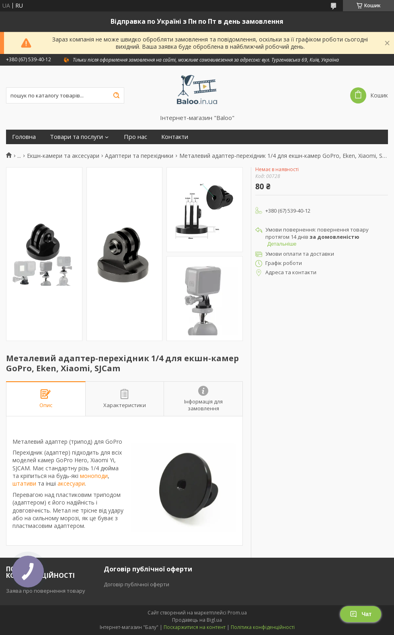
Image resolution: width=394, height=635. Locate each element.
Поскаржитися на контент (195, 627)
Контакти (174, 137)
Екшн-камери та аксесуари (63, 155)
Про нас (135, 137)
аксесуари (71, 483)
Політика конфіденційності (263, 627)
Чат (360, 614)
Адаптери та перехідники (139, 155)
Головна (24, 137)
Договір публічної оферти (136, 584)
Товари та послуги (76, 137)
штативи (24, 483)
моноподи (94, 476)
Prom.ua (237, 612)
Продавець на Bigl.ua (197, 619)
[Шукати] (116, 95)
